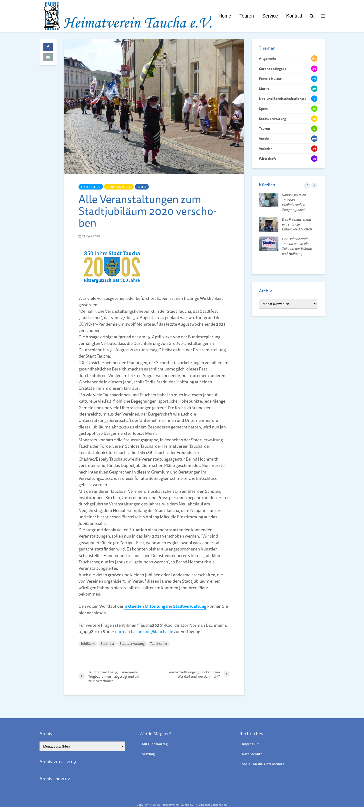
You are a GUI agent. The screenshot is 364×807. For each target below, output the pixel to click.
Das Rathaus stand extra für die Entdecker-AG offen (297, 224)
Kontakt (294, 16)
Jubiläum (88, 643)
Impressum (251, 735)
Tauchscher (158, 643)
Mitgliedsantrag (155, 735)
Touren (246, 16)
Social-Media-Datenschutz (263, 755)
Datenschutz (252, 745)
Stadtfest (107, 643)
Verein (142, 187)
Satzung (148, 745)
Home (224, 16)
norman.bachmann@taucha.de (144, 631)
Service (270, 16)
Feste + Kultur (90, 187)
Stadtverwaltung (119, 187)
